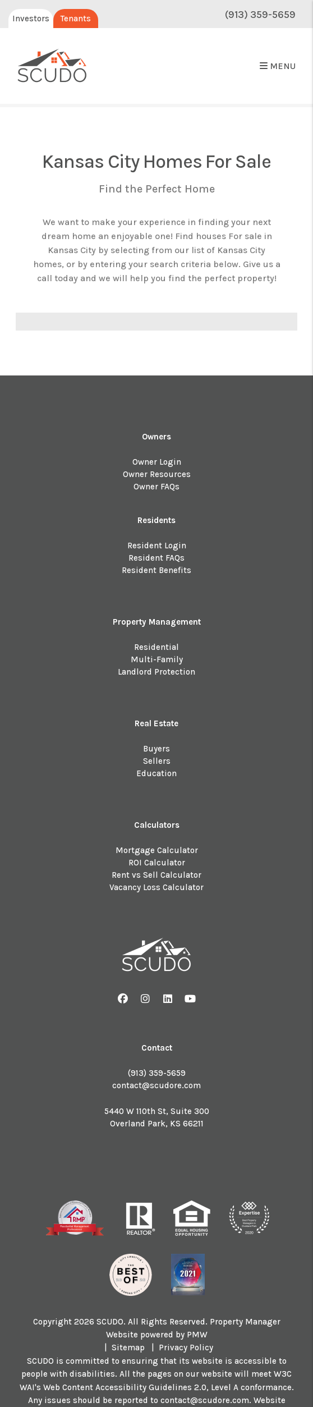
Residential (156, 647)
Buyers (156, 749)
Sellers (157, 761)
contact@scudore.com (156, 1085)
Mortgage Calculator (157, 850)
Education (156, 773)
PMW (197, 1335)
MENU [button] (278, 66)
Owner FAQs (156, 487)
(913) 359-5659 (260, 14)
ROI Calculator (156, 863)
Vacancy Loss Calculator (156, 887)
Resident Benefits (156, 570)
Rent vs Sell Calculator (156, 875)
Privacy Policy (186, 1347)
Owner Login (156, 462)
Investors (30, 18)
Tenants (76, 18)
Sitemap (128, 1347)
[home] (52, 66)
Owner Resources (157, 474)
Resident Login (156, 545)
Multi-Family (157, 659)
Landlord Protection (156, 672)
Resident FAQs (156, 558)
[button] (123, 999)
